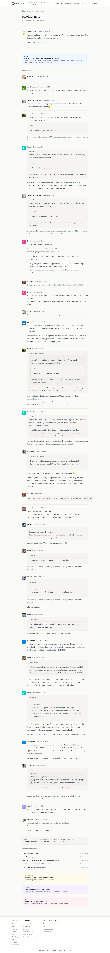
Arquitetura (15, 945)
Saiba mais (54, 950)
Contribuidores (62, 950)
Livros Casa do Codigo (30, 937)
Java (57, 3)
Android (95, 3)
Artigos (25, 929)
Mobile (76, 3)
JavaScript (15, 937)
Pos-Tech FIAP (28, 934)
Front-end (15, 929)
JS (85, 3)
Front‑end (68, 3)
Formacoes (27, 926)
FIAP (44, 926)
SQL (81, 3)
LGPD (69, 950)
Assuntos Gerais (32, 11)
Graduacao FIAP (28, 931)
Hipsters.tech (47, 931)
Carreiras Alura (28, 924)
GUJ (23, 11)
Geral (62, 3)
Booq (29, 514)
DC (28, 517)
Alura (44, 924)
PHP (89, 3)
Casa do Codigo (48, 929)
